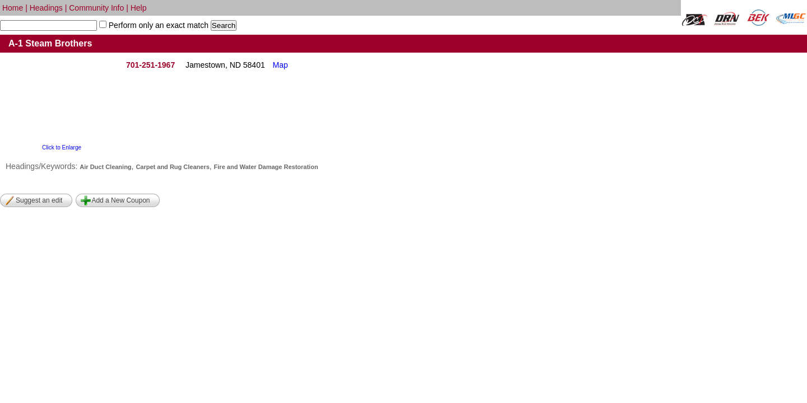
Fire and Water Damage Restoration (266, 166)
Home (12, 7)
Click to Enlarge (61, 147)
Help (139, 7)
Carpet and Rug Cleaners (172, 166)
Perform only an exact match (157, 25)
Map (280, 64)
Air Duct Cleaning (105, 166)
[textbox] (48, 25)
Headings (46, 7)
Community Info (96, 7)
